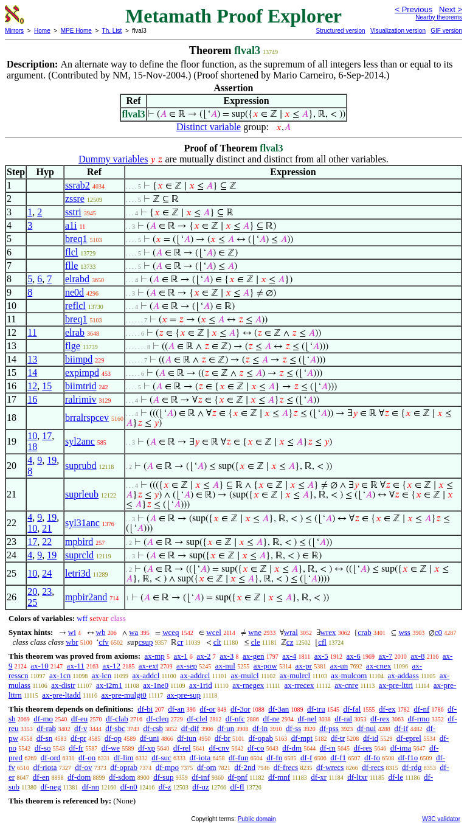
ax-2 (203, 656)
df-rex (380, 718)
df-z (165, 786)
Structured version (340, 30)
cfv (104, 642)
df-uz (200, 786)
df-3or (240, 708)
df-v (81, 728)
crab (364, 632)
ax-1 (181, 656)
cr (180, 642)
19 (52, 460)
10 (32, 436)
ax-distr (63, 685)
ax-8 (417, 656)
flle (71, 265)
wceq (170, 632)
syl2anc (80, 441)
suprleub (82, 494)
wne (254, 632)
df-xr (319, 777)
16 (32, 399)
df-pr (78, 738)
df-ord (51, 757)
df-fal (352, 708)
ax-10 (39, 665)
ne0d (74, 292)
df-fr (76, 747)
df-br (222, 738)
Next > (450, 9)
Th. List (112, 30)
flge (72, 346)
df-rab (46, 728)
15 (47, 386)
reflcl (75, 305)
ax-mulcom (349, 675)
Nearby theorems (438, 17)
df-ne (271, 718)
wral (291, 632)
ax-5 (321, 656)
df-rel (182, 747)
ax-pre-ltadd (61, 694)
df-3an (278, 708)
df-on (86, 757)
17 (47, 436)
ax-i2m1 (109, 685)
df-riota (45, 767)
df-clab (117, 718)
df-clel (197, 718)
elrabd (77, 279)
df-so (43, 747)
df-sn (44, 738)
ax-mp (155, 656)
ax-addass (402, 675)
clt (217, 642)
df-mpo (167, 767)
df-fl (237, 786)
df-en (41, 777)
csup (146, 642)
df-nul (366, 728)
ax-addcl (146, 675)
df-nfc (235, 718)
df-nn (90, 786)
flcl (71, 252)
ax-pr (303, 665)
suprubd (81, 465)
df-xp (146, 747)
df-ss (293, 728)
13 (32, 359)
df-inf (201, 777)
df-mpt (302, 738)
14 (32, 372)
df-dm (292, 747)
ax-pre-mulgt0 (123, 694)
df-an (176, 708)
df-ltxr (357, 777)
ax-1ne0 (155, 685)
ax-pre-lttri (396, 685)
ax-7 (385, 656)
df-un (225, 728)
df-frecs (286, 767)
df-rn (328, 747)
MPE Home (76, 30)
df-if (401, 728)
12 (32, 386)
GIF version (446, 30)
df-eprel (408, 738)
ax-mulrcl (295, 675)
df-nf (421, 708)
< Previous (413, 9)
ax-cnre (346, 685)
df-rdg (412, 767)
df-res (363, 747)
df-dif (190, 728)
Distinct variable (208, 127)
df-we (111, 747)
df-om (206, 767)
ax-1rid (200, 685)
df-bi (145, 708)
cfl (322, 642)
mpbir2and (86, 597)
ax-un (339, 665)
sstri (73, 212)
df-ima (401, 747)
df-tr (338, 738)
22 (47, 541)
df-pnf (238, 777)
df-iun (186, 738)
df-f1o (408, 757)
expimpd (82, 372)
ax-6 (354, 656)
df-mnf (279, 777)
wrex (328, 632)
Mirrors (14, 30)
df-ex (387, 708)
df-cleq (158, 718)
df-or (207, 708)
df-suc (161, 757)
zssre (75, 198)
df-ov (83, 767)
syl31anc (82, 523)
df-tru (316, 708)
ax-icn (101, 675)
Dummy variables (113, 159)
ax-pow (265, 665)
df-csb (154, 728)
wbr (72, 642)
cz (290, 642)
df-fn (274, 757)
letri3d (78, 573)
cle (255, 642)
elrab (75, 332)
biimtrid (81, 386)
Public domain (257, 819)
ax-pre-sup (184, 694)
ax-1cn (60, 675)
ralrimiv (81, 399)
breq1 (76, 239)
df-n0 (128, 786)
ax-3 (227, 656)
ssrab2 (77, 185)
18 (32, 447)
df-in (260, 728)
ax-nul (225, 665)
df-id (370, 738)
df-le (395, 777)
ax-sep (186, 665)
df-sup (163, 777)
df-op (113, 738)
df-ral (343, 718)
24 (47, 573)
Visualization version (398, 30)
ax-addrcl (195, 675)
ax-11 (76, 665)
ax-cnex (378, 665)
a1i (71, 225)
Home (42, 30)
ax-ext (148, 665)
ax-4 (289, 656)
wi (72, 632)
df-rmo (418, 718)
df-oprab (123, 767)
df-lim (124, 757)
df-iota (200, 757)
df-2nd (244, 767)
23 (47, 591)
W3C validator (441, 819)
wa (133, 632)
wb (101, 632)
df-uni (149, 738)
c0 (438, 632)
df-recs (373, 767)
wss (404, 632)
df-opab (261, 738)
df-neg (50, 786)
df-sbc (115, 728)
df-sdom (122, 777)
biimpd (78, 359)
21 (47, 528)
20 (32, 591)
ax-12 (111, 665)
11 (31, 332)
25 (32, 602)
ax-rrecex (299, 685)
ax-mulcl (244, 675)
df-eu (79, 718)
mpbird (79, 541)
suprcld (79, 555)
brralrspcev (87, 417)
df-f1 (338, 757)
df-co (255, 747)
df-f (306, 757)
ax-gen (253, 656)
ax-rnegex (248, 685)
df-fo (372, 757)
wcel (213, 632)
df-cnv (219, 747)
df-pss (329, 728)
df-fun (239, 757)
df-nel (307, 718)
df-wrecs (330, 767)
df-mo (43, 718)
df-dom (79, 777)
